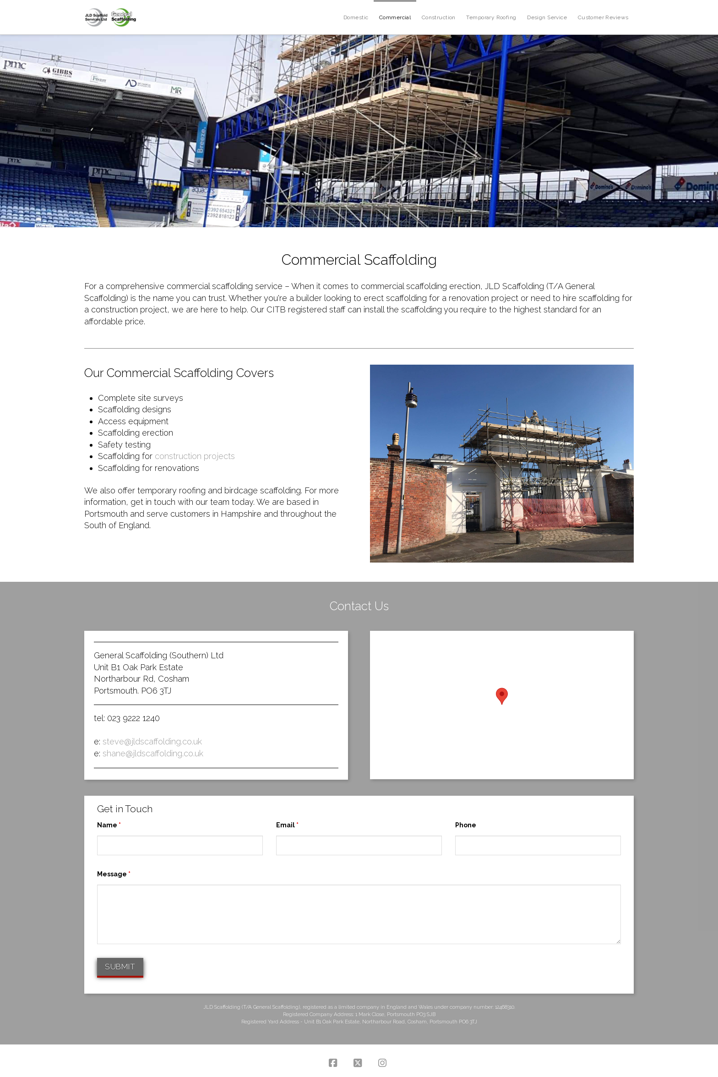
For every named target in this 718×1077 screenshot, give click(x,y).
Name (109, 825)
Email (287, 825)
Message (114, 874)
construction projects (195, 456)
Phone (465, 825)
